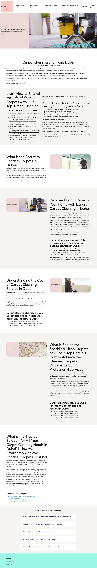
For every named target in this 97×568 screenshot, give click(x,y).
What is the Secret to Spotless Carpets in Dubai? (22, 121)
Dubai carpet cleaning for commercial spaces (22, 496)
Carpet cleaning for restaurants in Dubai (20, 502)
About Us (92, 7)
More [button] (84, 7)
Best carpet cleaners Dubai (50, 7)
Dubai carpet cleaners (34, 7)
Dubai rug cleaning (14, 498)
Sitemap (8, 558)
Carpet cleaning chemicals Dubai (48, 62)
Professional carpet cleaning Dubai (70, 7)
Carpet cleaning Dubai (20, 7)
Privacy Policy (10, 561)
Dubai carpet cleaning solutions (18, 500)
